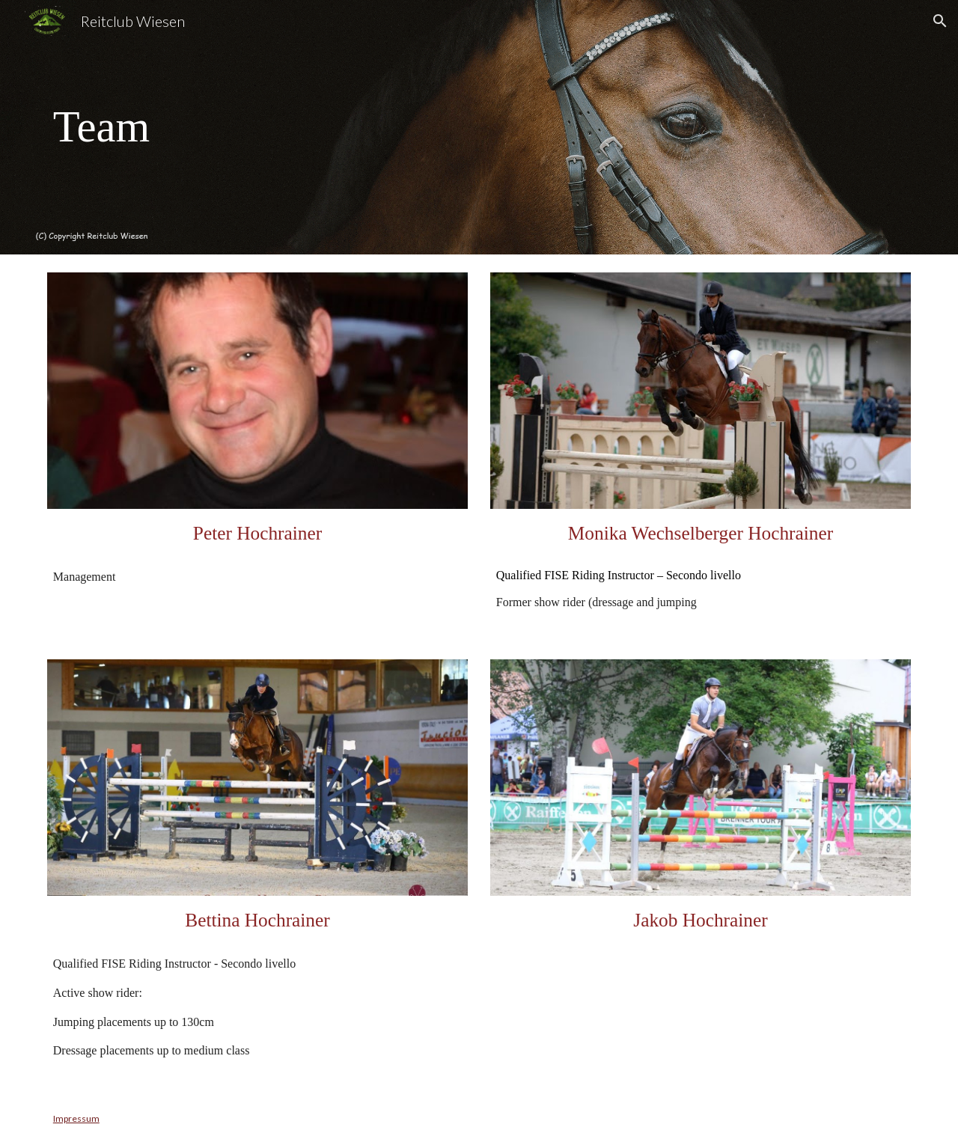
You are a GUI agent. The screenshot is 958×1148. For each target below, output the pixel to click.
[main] (183, 127)
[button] (940, 21)
